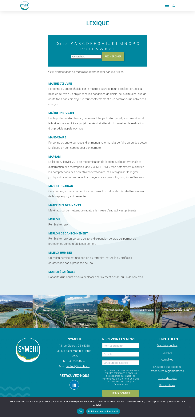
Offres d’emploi (167, 378)
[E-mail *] (120, 354)
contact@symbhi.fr (78, 366)
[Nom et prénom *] (120, 345)
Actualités (167, 359)
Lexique (167, 352)
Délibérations (167, 385)
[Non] (190, 407)
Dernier (62, 43)
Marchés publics (167, 345)
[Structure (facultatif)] (120, 362)
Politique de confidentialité (103, 411)
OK (80, 411)
